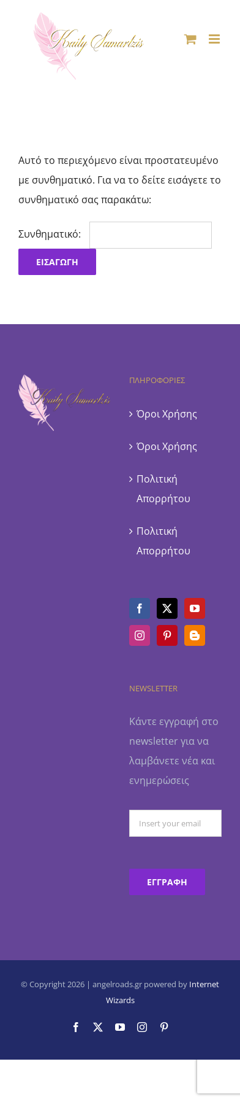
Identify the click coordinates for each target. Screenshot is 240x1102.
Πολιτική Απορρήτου (163, 488)
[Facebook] (139, 608)
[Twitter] (167, 608)
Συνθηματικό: (115, 234)
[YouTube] (194, 608)
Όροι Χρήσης (167, 414)
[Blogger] (194, 635)
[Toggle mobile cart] (190, 39)
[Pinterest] (167, 635)
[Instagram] (139, 635)
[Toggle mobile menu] (215, 39)
